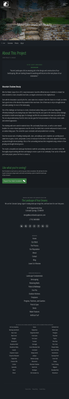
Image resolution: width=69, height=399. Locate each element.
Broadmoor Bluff (14, 344)
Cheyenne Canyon (14, 353)
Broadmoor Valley (14, 347)
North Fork (34, 367)
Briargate (14, 339)
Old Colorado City (34, 373)
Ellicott (14, 373)
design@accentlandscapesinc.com (34, 215)
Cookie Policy (42, 389)
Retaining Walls (34, 283)
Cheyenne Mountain (14, 356)
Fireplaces (34, 297)
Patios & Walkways (34, 286)
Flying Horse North (34, 333)
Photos (17, 43)
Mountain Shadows (34, 364)
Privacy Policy (35, 389)
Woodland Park (55, 370)
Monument (34, 361)
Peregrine (55, 333)
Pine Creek (55, 344)
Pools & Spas (34, 304)
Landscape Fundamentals (34, 276)
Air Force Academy (14, 327)
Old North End (55, 327)
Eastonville (14, 367)
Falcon (34, 327)
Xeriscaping (34, 279)
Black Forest (14, 336)
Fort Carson (34, 339)
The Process (34, 245)
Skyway (55, 361)
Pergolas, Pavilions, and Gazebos (34, 301)
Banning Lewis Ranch (14, 330)
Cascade (14, 350)
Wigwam (55, 367)
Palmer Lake (55, 330)
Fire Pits (34, 290)
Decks (34, 308)
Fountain (34, 341)
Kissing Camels (34, 353)
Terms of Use (28, 389)
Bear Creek (14, 333)
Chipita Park (14, 359)
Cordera (14, 364)
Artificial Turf (34, 315)
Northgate (34, 370)
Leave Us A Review (35, 263)
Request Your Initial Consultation (14, 181)
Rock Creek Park (55, 350)
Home (34, 238)
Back (3, 43)
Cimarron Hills (14, 361)
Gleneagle (34, 344)
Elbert (14, 370)
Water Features (34, 311)
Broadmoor (14, 341)
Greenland (34, 350)
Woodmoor (55, 373)
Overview (10, 43)
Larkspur (34, 356)
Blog (34, 260)
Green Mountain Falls (34, 347)
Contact (34, 256)
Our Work (34, 242)
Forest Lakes (34, 336)
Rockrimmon (55, 353)
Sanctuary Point (55, 356)
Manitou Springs (34, 359)
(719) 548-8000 (34, 219)
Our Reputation (35, 249)
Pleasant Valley (55, 347)
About (22, 43)
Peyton (55, 339)
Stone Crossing (55, 364)
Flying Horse (34, 330)
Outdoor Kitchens (34, 293)
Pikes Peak (55, 341)
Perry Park (55, 336)
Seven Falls (55, 359)
